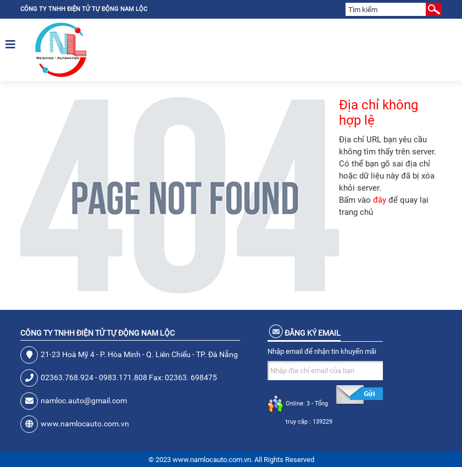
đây (379, 200)
